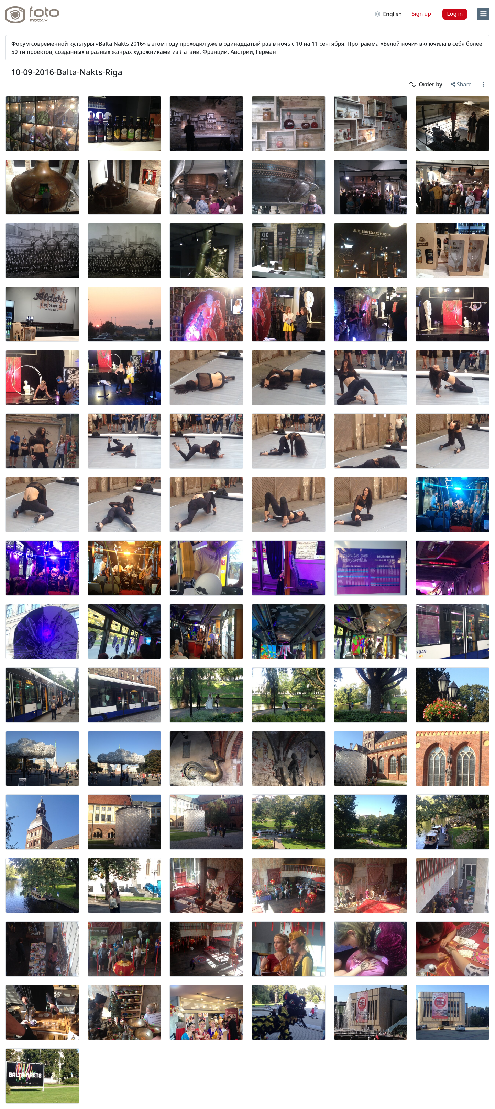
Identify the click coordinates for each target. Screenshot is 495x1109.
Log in (455, 13)
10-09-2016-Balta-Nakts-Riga (66, 72)
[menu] (483, 14)
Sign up (421, 13)
